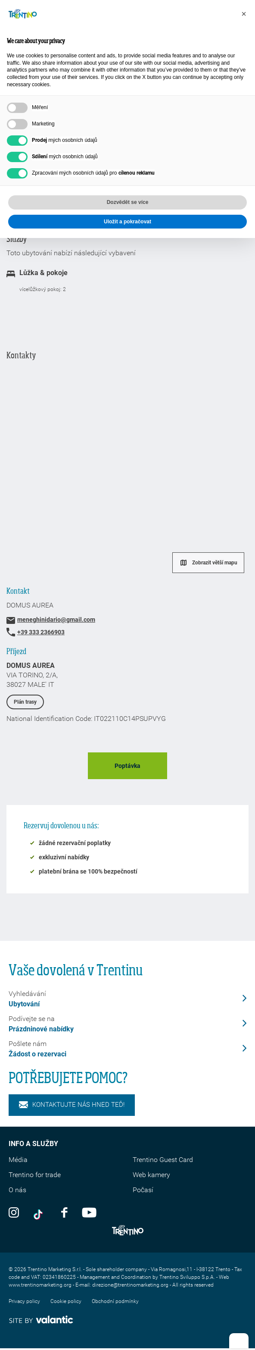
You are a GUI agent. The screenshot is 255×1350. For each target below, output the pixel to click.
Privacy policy (24, 1301)
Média (18, 1160)
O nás (17, 1190)
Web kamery (151, 1175)
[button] (244, 14)
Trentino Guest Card (163, 1160)
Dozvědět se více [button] (128, 202)
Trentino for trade (35, 1175)
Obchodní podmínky (115, 1301)
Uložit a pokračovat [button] (127, 222)
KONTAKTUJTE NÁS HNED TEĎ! (71, 1105)
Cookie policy (65, 1301)
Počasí (143, 1190)
